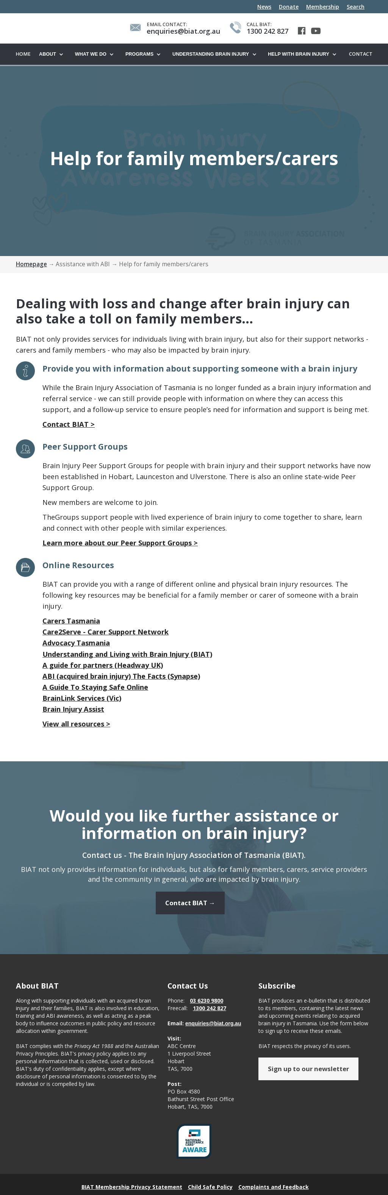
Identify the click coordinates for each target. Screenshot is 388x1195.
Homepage (31, 265)
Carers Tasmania (71, 621)
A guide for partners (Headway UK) (102, 665)
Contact (360, 54)
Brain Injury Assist (73, 709)
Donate (289, 6)
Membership (322, 6)
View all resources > (76, 724)
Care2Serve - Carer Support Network (105, 632)
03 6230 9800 (206, 1005)
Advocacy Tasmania (76, 643)
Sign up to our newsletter (308, 1073)
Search (356, 6)
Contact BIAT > (68, 424)
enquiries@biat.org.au (213, 1028)
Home (23, 54)
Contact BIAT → (190, 907)
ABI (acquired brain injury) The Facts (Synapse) (121, 676)
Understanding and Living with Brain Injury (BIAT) (127, 654)
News (264, 6)
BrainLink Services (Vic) (81, 698)
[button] (53, 55)
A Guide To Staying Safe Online (95, 687)
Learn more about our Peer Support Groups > (120, 543)
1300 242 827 (209, 1012)
